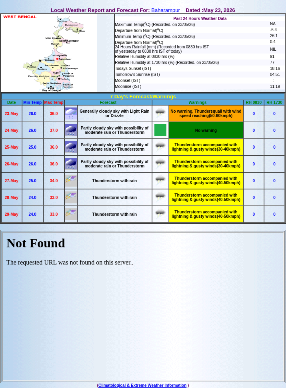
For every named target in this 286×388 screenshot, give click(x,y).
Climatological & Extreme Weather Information (142, 385)
